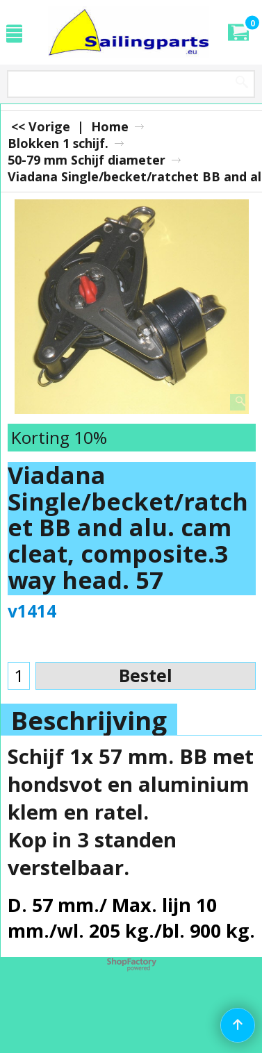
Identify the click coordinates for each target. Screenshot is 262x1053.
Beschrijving (89, 720)
